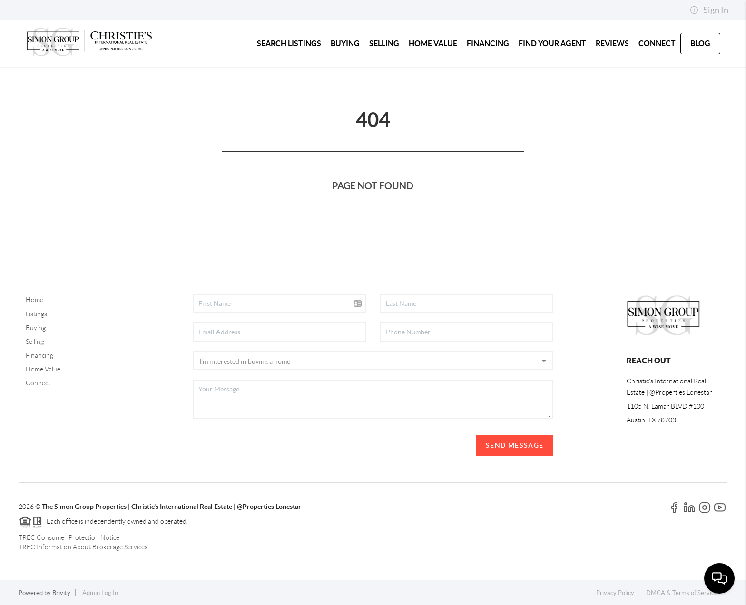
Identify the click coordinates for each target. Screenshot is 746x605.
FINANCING (488, 43)
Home (34, 299)
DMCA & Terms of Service (681, 592)
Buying (36, 328)
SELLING (384, 43)
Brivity (61, 592)
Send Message (515, 445)
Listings (36, 314)
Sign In (709, 10)
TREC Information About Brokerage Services (83, 547)
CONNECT (657, 43)
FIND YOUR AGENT (552, 43)
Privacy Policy (615, 592)
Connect (38, 383)
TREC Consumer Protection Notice (69, 537)
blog (700, 43)
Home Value (43, 369)
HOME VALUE (433, 43)
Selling (35, 341)
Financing (39, 355)
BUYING (345, 43)
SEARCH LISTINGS (289, 43)
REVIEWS (612, 43)
